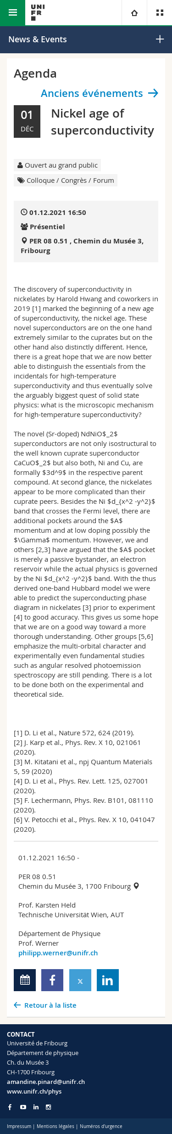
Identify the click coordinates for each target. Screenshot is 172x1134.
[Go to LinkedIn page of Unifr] (36, 1107)
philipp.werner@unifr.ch (58, 953)
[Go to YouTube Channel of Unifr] (23, 1107)
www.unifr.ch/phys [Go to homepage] (34, 1091)
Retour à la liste (50, 1005)
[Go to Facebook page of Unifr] (10, 1107)
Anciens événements (92, 93)
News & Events (37, 39)
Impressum (19, 1126)
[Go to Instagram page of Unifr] (48, 1107)
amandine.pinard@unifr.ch (46, 1082)
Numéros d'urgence (101, 1126)
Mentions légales (55, 1126)
